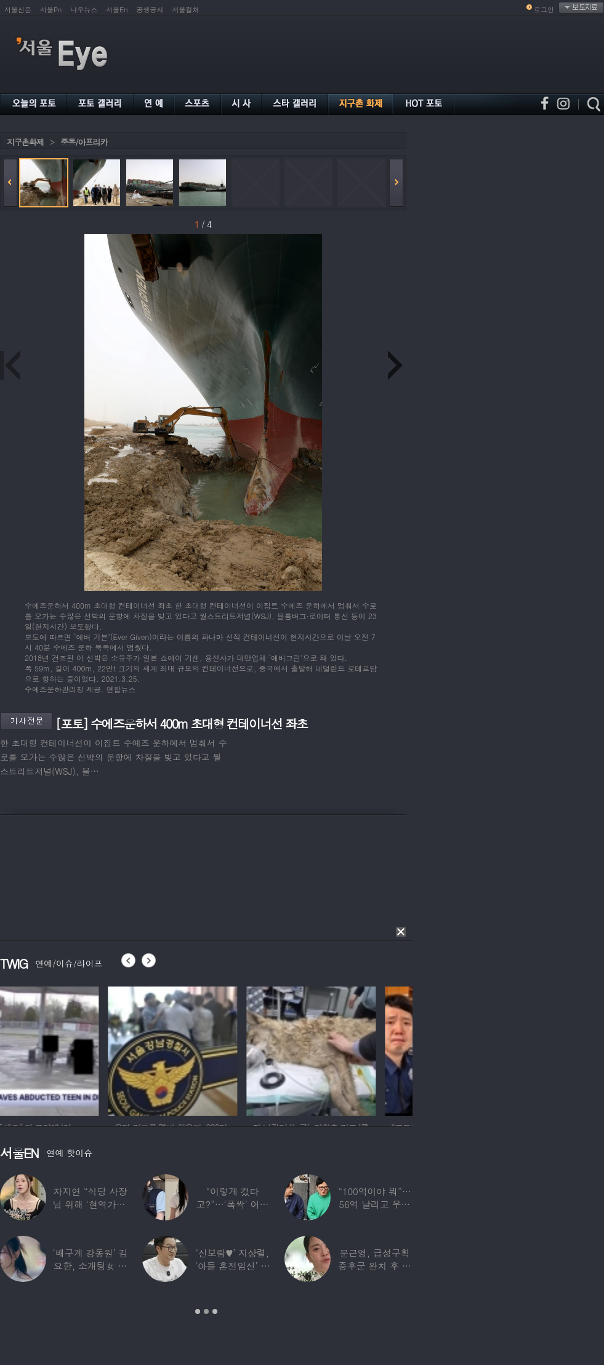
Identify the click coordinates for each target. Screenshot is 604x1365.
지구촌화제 (25, 142)
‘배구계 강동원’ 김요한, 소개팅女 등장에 (90, 1265)
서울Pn (51, 9)
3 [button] (214, 1311)
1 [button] (197, 1311)
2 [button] (206, 1311)
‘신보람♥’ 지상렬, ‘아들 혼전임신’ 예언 (232, 1265)
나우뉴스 (83, 9)
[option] (64, 1049)
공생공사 (150, 9)
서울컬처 (185, 9)
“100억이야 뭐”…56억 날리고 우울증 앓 (374, 1204)
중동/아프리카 (83, 142)
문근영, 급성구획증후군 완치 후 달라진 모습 (374, 1265)
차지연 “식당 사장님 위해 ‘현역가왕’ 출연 (90, 1204)
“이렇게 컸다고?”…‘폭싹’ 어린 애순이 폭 (232, 1204)
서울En (116, 9)
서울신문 (17, 9)
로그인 (544, 9)
